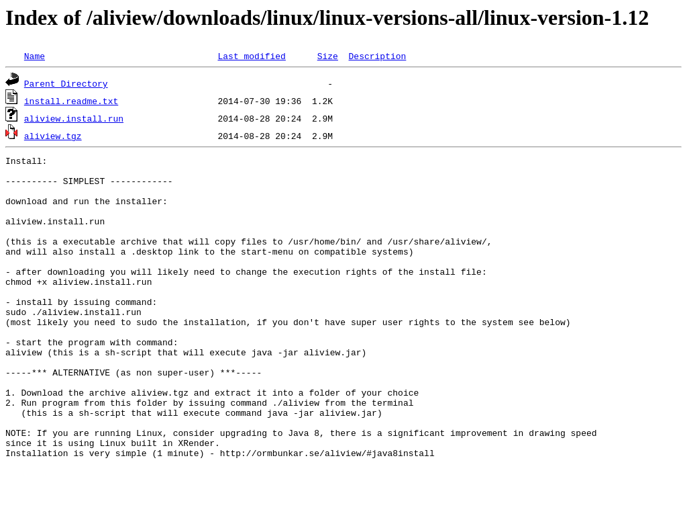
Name (34, 56)
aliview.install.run (73, 118)
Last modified (251, 56)
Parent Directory (66, 83)
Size (327, 56)
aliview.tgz (53, 136)
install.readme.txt (71, 101)
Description (377, 56)
